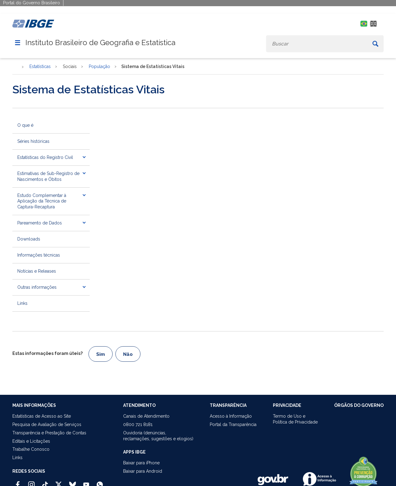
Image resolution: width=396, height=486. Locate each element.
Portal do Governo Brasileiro (31, 2)
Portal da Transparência (233, 424)
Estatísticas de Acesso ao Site (41, 416)
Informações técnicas (38, 255)
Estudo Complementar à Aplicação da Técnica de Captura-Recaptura (41, 201)
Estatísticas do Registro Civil (45, 157)
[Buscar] (375, 43)
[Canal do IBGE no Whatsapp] (99, 482)
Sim (100, 354)
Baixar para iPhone (141, 462)
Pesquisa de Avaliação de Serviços (46, 424)
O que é (25, 125)
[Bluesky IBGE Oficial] (72, 482)
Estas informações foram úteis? (47, 353)
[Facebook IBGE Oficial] (17, 482)
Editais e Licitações (31, 441)
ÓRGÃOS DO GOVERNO (359, 405)
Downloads (28, 239)
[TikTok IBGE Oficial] (45, 482)
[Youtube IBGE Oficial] (86, 482)
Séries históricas (33, 141)
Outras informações (37, 287)
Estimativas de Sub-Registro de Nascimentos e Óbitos (48, 176)
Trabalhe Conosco (31, 449)
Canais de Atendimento (146, 416)
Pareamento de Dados (39, 222)
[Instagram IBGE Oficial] (31, 482)
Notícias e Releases (36, 271)
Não (128, 354)
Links (22, 303)
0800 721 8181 (138, 424)
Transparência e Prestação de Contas (49, 432)
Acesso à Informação (231, 416)
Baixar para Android (142, 471)
